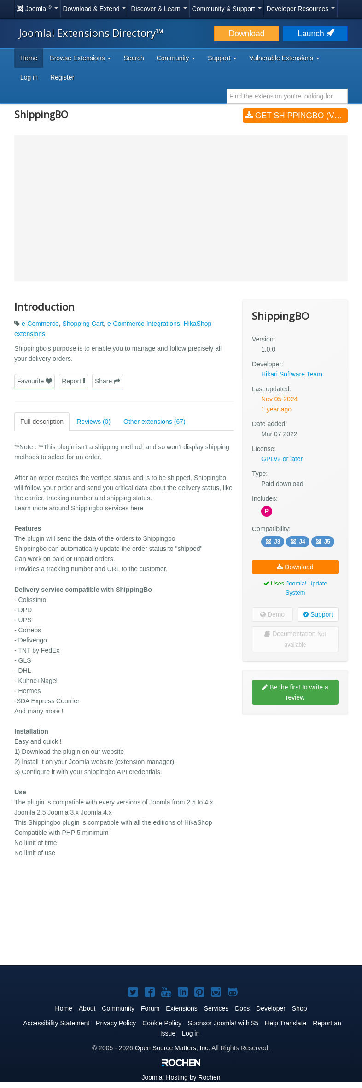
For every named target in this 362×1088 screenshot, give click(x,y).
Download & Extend (94, 8)
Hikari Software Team (291, 374)
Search (133, 58)
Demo (272, 614)
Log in (29, 77)
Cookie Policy (161, 1023)
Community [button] (176, 58)
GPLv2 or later (282, 459)
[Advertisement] (295, 780)
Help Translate (285, 1023)
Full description (42, 421)
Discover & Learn (159, 8)
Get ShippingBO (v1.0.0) (296, 115)
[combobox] (287, 96)
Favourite (34, 381)
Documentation (295, 639)
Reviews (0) (93, 421)
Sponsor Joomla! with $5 (223, 1023)
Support (318, 614)
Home (28, 58)
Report (73, 381)
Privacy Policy (116, 1023)
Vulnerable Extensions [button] (284, 58)
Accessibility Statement (56, 1023)
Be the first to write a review (295, 692)
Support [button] (222, 58)
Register (62, 77)
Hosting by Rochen (180, 1077)
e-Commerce (40, 323)
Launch (315, 33)
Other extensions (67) (154, 421)
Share (107, 381)
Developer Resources (301, 8)
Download (247, 33)
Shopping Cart (83, 323)
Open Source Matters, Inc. (172, 1048)
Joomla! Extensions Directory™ (91, 33)
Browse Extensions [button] (80, 58)
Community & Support (227, 8)
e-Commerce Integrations (143, 323)
